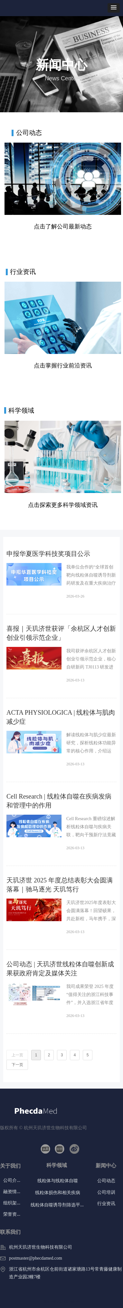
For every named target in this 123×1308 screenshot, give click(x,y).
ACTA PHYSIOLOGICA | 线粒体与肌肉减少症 (60, 717)
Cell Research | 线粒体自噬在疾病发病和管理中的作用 (58, 801)
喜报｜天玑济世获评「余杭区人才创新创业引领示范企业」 (61, 633)
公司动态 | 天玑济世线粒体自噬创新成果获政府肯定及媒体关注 (60, 969)
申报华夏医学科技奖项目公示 (48, 553)
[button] (114, 8)
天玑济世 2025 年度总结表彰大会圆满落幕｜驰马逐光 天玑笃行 (59, 885)
